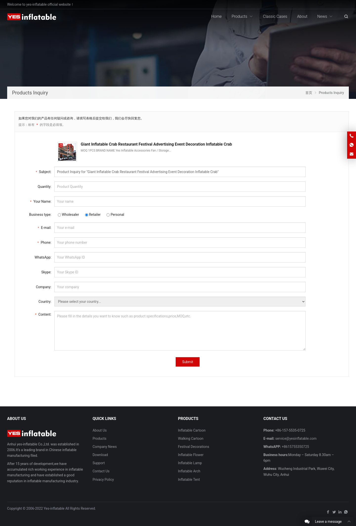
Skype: (46, 272)
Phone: (44, 242)
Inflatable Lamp (190, 463)
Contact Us (101, 471)
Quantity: (44, 187)
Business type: (40, 215)
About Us (100, 430)
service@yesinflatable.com (295, 438)
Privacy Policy (103, 480)
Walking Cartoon (190, 438)
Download (100, 455)
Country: (45, 302)
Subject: (43, 171)
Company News (105, 447)
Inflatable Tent (189, 480)
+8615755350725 (295, 447)
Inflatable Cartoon (191, 430)
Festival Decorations (193, 447)
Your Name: (40, 201)
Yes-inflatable (54, 508)
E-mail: (44, 227)
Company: (43, 287)
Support (99, 463)
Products (99, 438)
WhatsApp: (43, 257)
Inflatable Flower (190, 455)
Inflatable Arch (189, 471)
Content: (43, 314)
